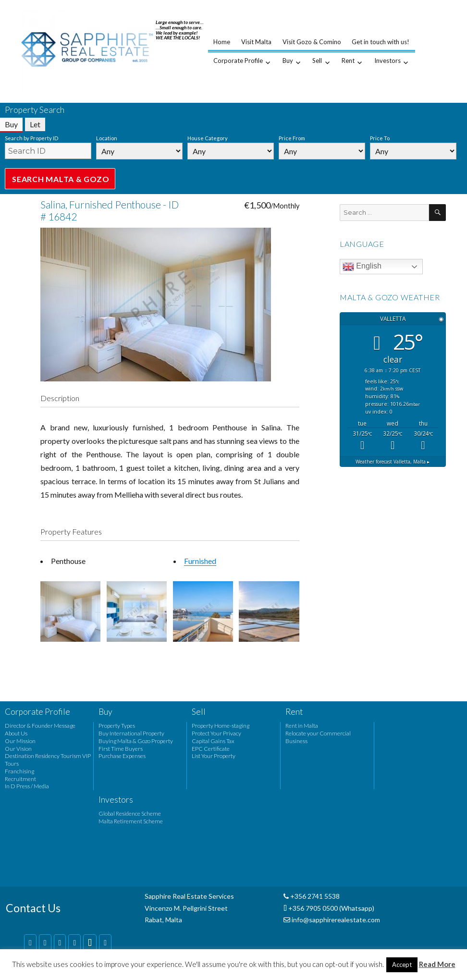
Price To (380, 138)
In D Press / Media (27, 786)
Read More (437, 964)
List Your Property (213, 755)
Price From (292, 138)
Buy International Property (131, 733)
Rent (348, 60)
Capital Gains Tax (213, 741)
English (362, 266)
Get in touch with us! (380, 42)
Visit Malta (256, 42)
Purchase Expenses (122, 755)
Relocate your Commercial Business (318, 737)
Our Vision (18, 748)
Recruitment (20, 778)
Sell (317, 60)
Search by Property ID (31, 138)
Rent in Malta (301, 725)
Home (221, 42)
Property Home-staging (220, 725)
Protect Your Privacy (216, 733)
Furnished (200, 560)
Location (106, 138)
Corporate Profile (238, 60)
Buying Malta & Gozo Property (135, 741)
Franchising (19, 771)
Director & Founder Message (40, 725)
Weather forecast (393, 461)
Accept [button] (402, 964)
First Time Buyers (120, 748)
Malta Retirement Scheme (130, 821)
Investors (387, 60)
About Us (16, 733)
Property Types (116, 725)
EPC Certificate (211, 748)
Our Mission (20, 741)
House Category (207, 138)
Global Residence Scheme (129, 813)
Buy (288, 60)
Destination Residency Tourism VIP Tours (48, 759)
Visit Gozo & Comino (312, 42)
